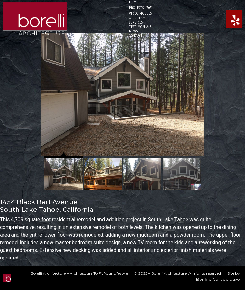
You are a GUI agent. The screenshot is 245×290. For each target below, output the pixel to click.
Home (134, 2)
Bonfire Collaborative (218, 279)
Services (136, 22)
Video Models (140, 13)
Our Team (137, 18)
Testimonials (140, 27)
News (133, 31)
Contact (136, 36)
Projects (140, 7)
